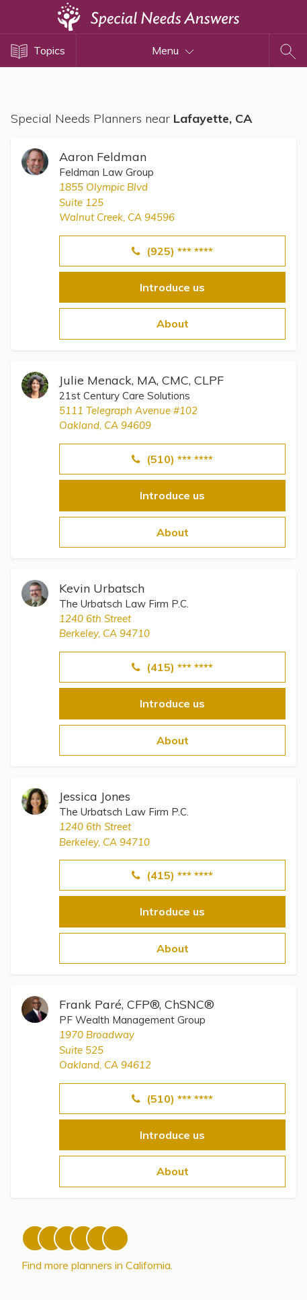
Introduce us (172, 287)
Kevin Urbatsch (101, 588)
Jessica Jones (94, 796)
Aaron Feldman (102, 156)
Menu (173, 50)
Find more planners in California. (97, 1265)
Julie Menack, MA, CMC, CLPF (141, 380)
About (173, 323)
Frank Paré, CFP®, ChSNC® (136, 1004)
